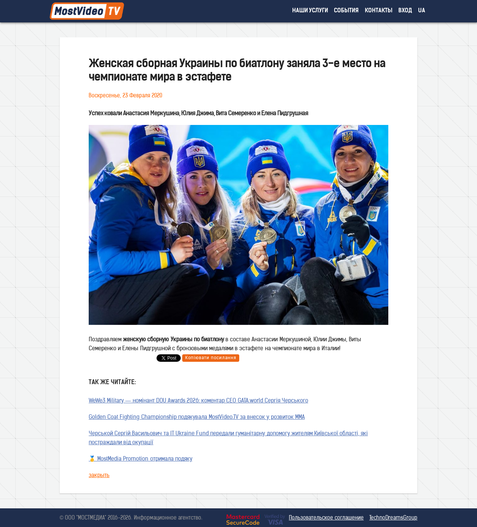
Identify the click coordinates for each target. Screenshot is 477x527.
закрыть (99, 476)
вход (405, 11)
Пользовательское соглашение (326, 518)
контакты (378, 11)
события (346, 11)
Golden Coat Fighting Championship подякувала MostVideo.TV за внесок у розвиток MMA (197, 417)
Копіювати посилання (210, 358)
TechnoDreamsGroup (393, 518)
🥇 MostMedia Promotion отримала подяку (140, 459)
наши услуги (310, 11)
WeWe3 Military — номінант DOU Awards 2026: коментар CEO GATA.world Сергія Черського (198, 401)
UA (421, 11)
